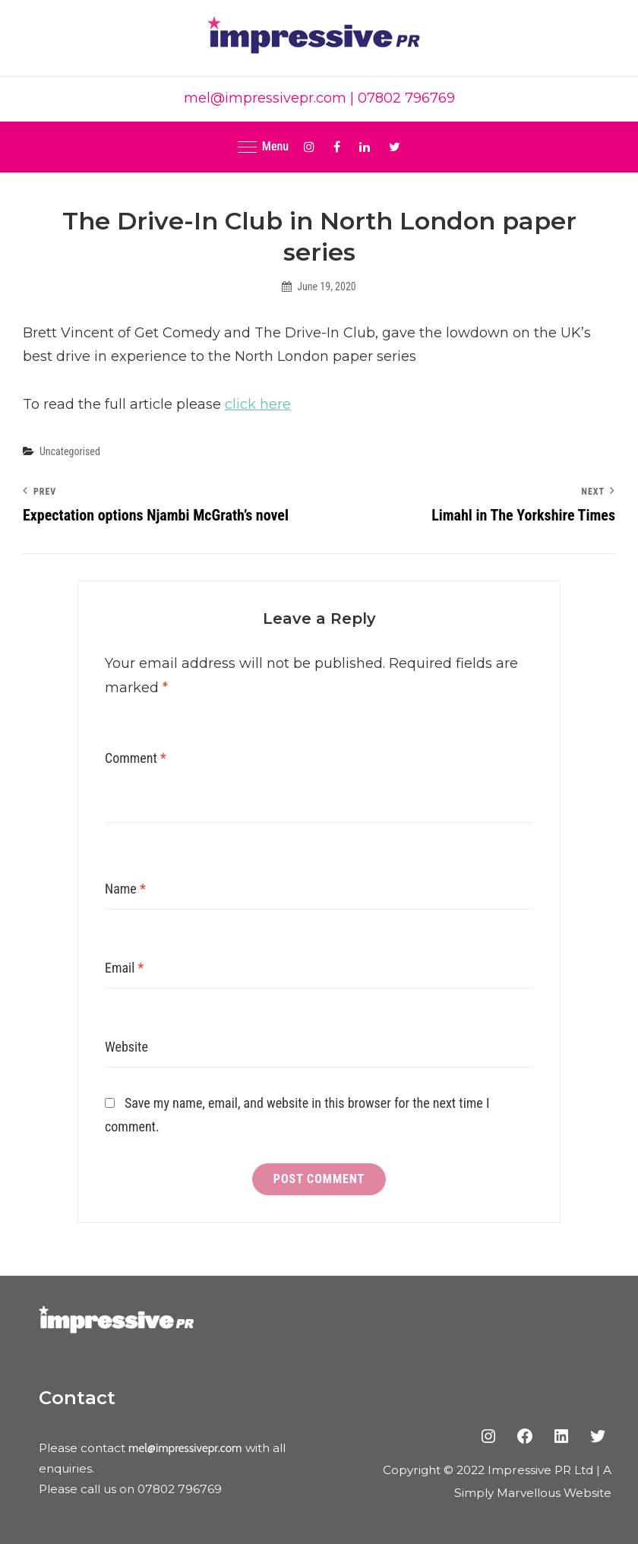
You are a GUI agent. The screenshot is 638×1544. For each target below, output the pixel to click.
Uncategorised (69, 451)
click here (258, 404)
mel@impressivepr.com (265, 98)
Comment (135, 758)
